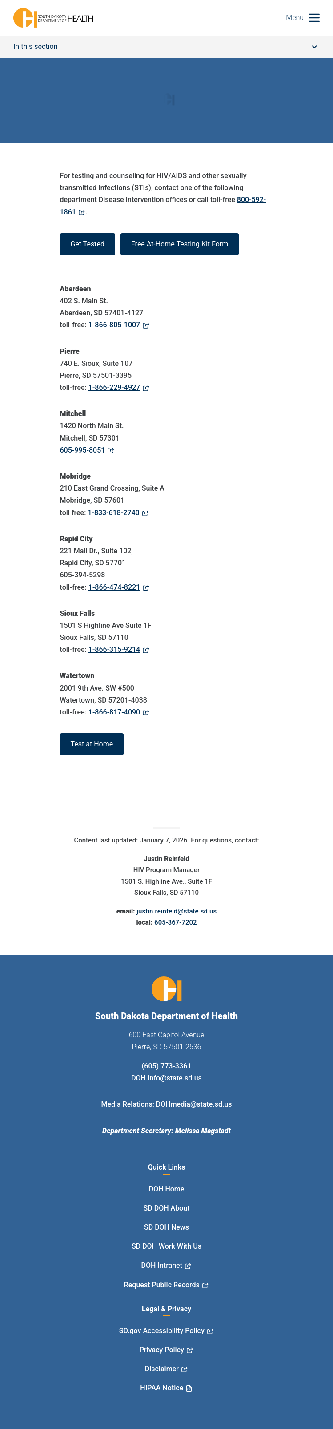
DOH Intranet (161, 1265)
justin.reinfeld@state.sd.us (176, 911)
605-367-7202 (175, 922)
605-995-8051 (82, 450)
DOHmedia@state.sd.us (194, 1104)
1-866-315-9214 (114, 649)
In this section (165, 46)
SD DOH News (166, 1227)
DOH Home (167, 1189)
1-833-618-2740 (113, 512)
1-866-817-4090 (114, 712)
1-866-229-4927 (114, 387)
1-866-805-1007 (114, 325)
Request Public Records (162, 1285)
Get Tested (88, 244)
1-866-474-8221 (114, 587)
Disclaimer (162, 1369)
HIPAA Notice (161, 1388)
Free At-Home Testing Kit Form (179, 244)
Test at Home (92, 744)
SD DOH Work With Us (166, 1246)
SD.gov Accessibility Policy (162, 1330)
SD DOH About (167, 1208)
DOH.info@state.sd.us (166, 1078)
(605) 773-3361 (166, 1066)
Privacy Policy (162, 1350)
